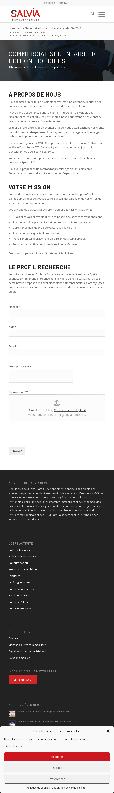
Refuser (57, 767)
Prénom (14, 306)
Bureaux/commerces (21, 589)
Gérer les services (16, 746)
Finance (13, 638)
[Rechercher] (91, 14)
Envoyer (17, 451)
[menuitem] (91, 14)
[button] (108, 731)
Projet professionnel (20, 366)
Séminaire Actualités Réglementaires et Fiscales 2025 (47, 721)
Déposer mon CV (18, 392)
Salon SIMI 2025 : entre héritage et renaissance (44, 711)
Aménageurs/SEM (19, 582)
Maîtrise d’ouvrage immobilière (27, 645)
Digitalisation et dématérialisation (29, 651)
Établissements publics (22, 556)
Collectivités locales (20, 550)
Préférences (57, 779)
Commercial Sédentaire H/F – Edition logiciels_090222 (45, 28)
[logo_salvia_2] (47, 14)
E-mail (13, 346)
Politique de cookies (38, 787)
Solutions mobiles (19, 658)
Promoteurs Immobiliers (23, 569)
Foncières (14, 576)
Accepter (57, 756)
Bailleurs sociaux (19, 563)
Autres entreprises (20, 608)
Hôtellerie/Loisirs (19, 595)
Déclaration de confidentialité (68, 787)
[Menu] (99, 14)
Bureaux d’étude (19, 602)
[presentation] (39, 440)
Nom (12, 326)
